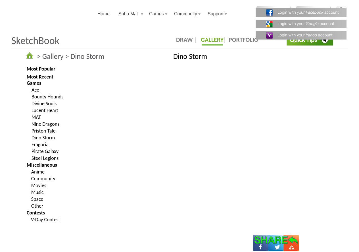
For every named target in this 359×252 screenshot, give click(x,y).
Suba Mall (128, 13)
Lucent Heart (45, 110)
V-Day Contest (45, 219)
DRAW (184, 40)
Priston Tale (44, 131)
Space (37, 199)
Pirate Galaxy (45, 151)
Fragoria (40, 144)
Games (156, 13)
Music (37, 192)
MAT (36, 117)
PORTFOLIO (243, 40)
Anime (38, 172)
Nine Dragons (45, 124)
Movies (38, 185)
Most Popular (41, 69)
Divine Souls (44, 103)
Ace (35, 90)
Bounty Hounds (47, 97)
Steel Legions (45, 158)
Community (185, 13)
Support (216, 13)
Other (37, 206)
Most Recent (40, 77)
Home (103, 13)
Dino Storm (43, 138)
